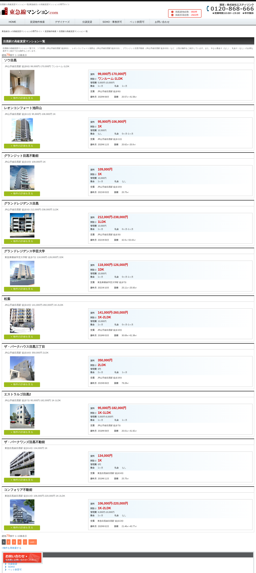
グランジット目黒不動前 (21, 155)
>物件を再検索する (11, 548)
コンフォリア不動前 (18, 490)
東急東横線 (103, 282)
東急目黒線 (103, 473)
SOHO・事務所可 (112, 21)
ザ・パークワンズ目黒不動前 (24, 442)
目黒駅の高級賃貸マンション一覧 (24, 41)
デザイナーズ (62, 21)
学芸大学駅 (113, 282)
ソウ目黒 (10, 60)
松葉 (7, 299)
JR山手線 (102, 91)
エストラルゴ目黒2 (17, 394)
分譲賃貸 (87, 21)
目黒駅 (109, 91)
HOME (12, 21)
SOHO (11, 566)
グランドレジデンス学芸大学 (24, 251)
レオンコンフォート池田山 (23, 108)
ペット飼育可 (137, 21)
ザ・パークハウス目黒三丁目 (24, 346)
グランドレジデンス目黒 (21, 203)
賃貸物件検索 (37, 21)
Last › (33, 542)
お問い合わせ (162, 21)
